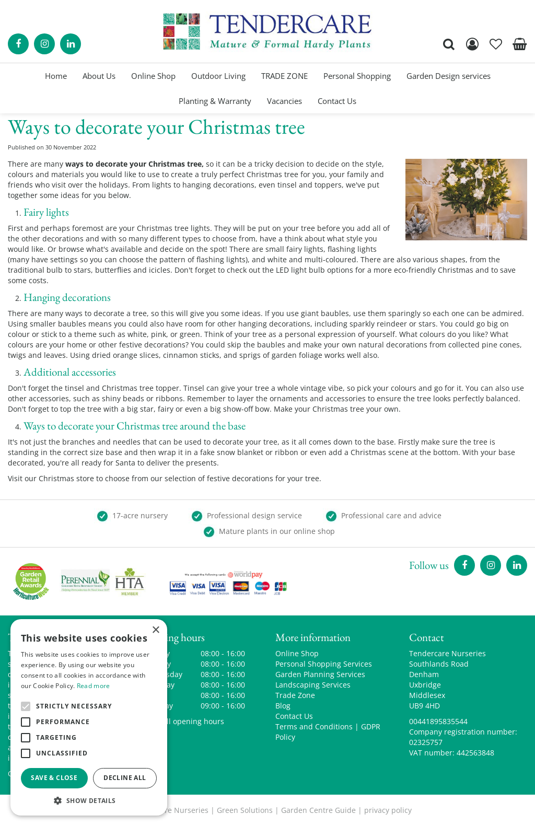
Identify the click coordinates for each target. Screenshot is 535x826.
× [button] (155, 630)
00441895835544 (438, 721)
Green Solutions (245, 810)
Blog (282, 706)
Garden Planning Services (320, 674)
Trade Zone (295, 695)
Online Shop (297, 653)
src (449, 44)
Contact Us (294, 716)
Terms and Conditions (314, 726)
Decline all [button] (124, 777)
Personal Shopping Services (323, 664)
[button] (89, 800)
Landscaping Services (313, 685)
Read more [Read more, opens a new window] (93, 685)
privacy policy (388, 810)
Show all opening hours (183, 721)
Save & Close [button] (54, 777)
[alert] (88, 717)
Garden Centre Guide (318, 810)
